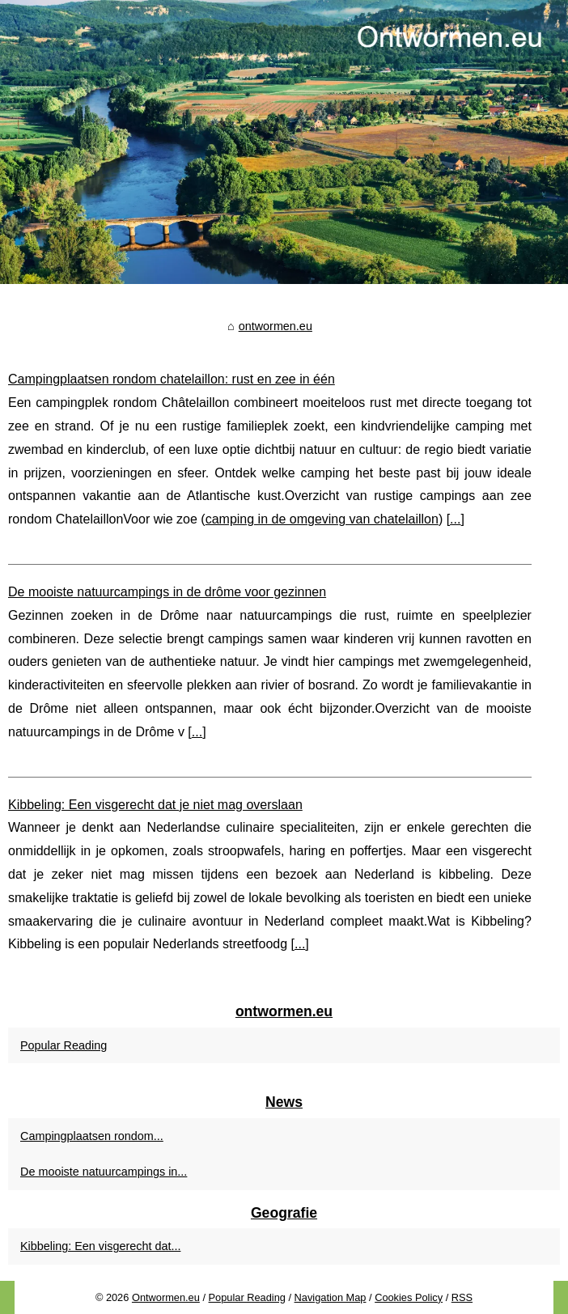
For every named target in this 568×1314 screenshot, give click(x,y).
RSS (462, 1297)
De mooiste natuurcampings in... (103, 1171)
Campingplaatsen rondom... (91, 1136)
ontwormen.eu (275, 326)
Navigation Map (331, 1297)
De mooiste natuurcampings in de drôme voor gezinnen (167, 592)
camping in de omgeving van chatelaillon (322, 519)
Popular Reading (63, 1045)
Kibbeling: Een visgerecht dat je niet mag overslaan (155, 805)
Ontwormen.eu (166, 1297)
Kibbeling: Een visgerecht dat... (100, 1246)
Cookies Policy (409, 1297)
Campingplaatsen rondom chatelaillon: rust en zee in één (171, 379)
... (455, 519)
